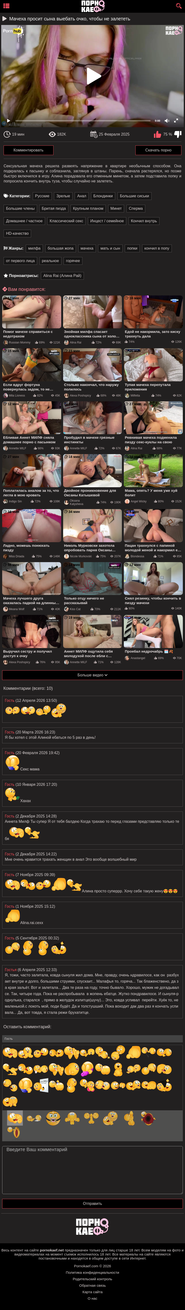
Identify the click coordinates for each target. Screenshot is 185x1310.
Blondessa (134, 556)
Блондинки (103, 196)
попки (132, 248)
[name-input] (92, 1038)
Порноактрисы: (24, 276)
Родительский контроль (92, 1279)
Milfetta (132, 395)
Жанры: (15, 248)
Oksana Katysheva (73, 502)
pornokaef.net (52, 1250)
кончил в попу (157, 248)
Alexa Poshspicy (77, 395)
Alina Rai (72, 342)
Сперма (136, 208)
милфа (34, 248)
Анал (81, 196)
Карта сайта (92, 1292)
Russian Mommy (16, 342)
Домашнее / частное (24, 221)
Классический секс (66, 221)
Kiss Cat (72, 609)
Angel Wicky (135, 501)
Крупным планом (88, 208)
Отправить (92, 1204)
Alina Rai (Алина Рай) (62, 276)
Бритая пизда (54, 208)
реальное (50, 261)
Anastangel (135, 658)
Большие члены (20, 208)
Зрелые (63, 196)
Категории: (19, 196)
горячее (73, 261)
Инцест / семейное (107, 221)
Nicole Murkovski (78, 556)
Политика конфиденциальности (92, 1272)
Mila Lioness (14, 395)
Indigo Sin (12, 501)
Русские (42, 196)
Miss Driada (13, 556)
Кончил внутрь (144, 221)
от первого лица (20, 261)
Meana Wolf (13, 609)
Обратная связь (92, 1285)
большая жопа (60, 248)
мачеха (87, 248)
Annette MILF (14, 448)
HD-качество (17, 233)
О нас (92, 1298)
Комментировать (28, 150)
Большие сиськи (134, 196)
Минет (116, 208)
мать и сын (110, 248)
